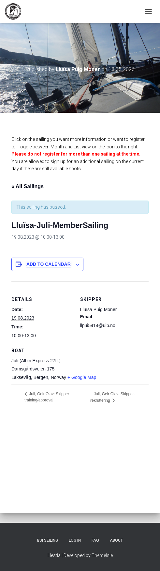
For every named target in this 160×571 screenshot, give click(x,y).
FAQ (95, 540)
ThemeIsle (102, 555)
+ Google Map (81, 377)
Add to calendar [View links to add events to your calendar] (48, 264)
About (116, 540)
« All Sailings (27, 186)
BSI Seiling (47, 540)
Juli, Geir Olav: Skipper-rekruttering (112, 397)
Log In (75, 540)
